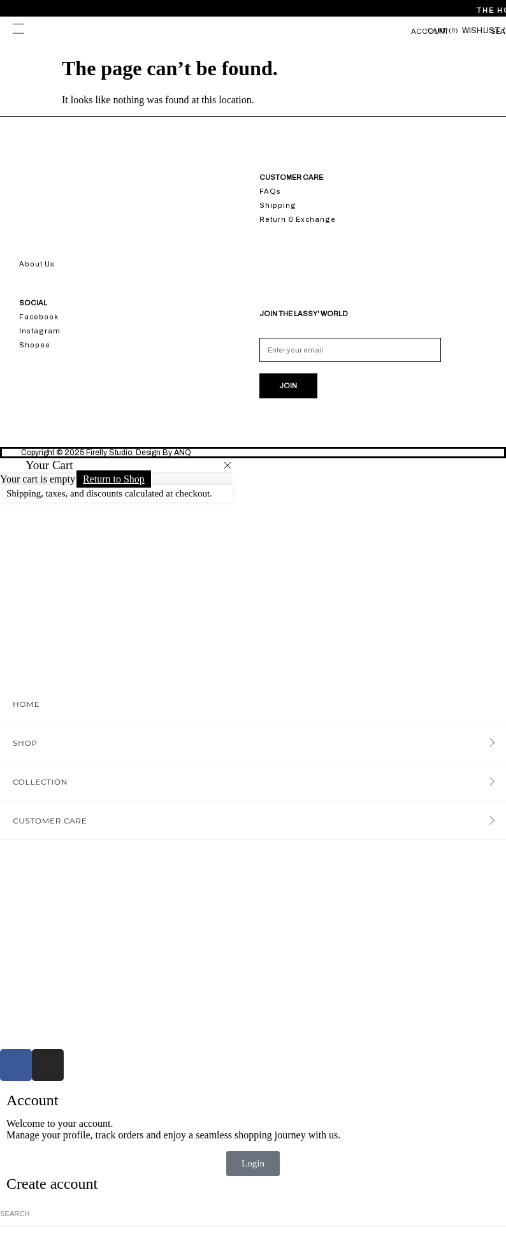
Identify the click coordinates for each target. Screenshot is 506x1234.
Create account (52, 1183)
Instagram (40, 331)
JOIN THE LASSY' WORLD (303, 313)
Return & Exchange (297, 219)
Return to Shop (114, 479)
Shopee (34, 345)
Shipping (277, 205)
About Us (37, 264)
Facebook (39, 317)
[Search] (501, 1213)
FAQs (270, 191)
